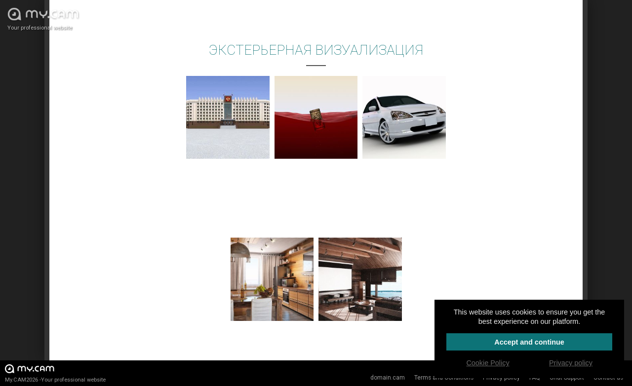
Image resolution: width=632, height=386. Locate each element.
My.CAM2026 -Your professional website (55, 373)
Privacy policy (570, 363)
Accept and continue (529, 342)
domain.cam (387, 377)
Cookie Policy (487, 363)
